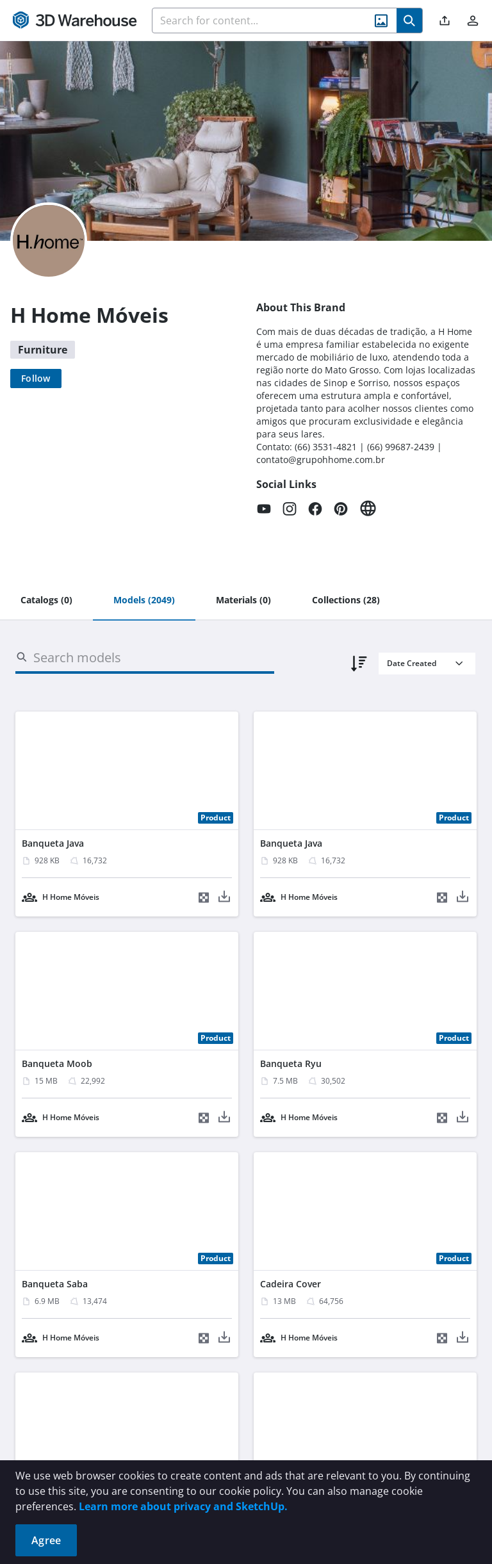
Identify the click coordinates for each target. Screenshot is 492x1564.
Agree (46, 1540)
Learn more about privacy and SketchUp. (183, 1506)
